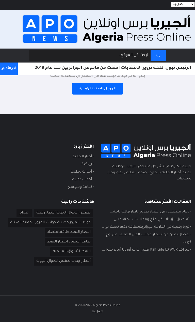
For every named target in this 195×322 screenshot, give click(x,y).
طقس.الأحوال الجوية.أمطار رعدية (63, 213)
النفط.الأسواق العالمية (72, 252)
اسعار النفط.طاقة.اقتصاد (69, 232)
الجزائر (24, 213)
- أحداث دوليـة (83, 180)
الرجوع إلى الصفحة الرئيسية (97, 88)
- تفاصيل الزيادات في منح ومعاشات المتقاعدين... (151, 220)
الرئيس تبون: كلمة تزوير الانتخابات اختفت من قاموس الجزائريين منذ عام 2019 (113, 68)
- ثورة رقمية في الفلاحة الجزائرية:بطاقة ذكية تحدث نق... (146, 227)
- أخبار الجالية (83, 157)
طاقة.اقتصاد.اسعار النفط (69, 242)
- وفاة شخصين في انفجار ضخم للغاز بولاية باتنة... (150, 212)
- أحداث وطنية (82, 172)
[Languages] (183, 4)
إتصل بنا (97, 312)
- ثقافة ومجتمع (81, 187)
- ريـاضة (88, 164)
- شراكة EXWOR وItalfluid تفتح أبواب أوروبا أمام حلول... (146, 250)
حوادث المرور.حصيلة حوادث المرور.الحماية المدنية (50, 223)
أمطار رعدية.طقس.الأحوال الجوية (63, 261)
